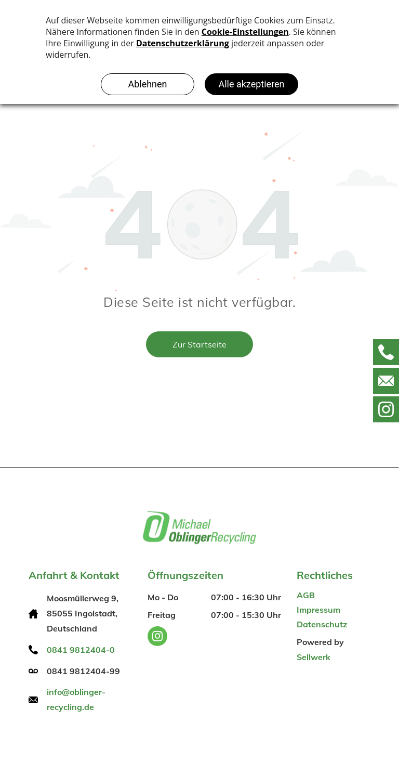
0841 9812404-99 (83, 671)
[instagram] (157, 637)
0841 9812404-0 (81, 649)
